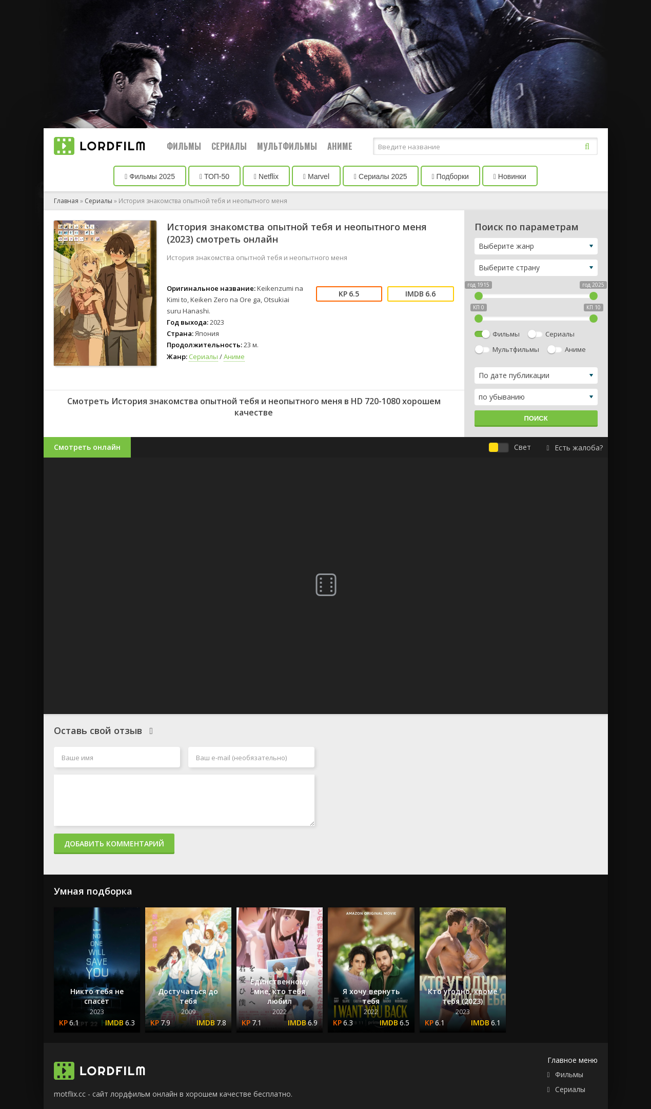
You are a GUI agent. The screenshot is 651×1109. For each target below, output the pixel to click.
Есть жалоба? (574, 447)
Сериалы (229, 146)
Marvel (316, 176)
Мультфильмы (287, 146)
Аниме (339, 146)
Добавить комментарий (114, 843)
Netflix (266, 176)
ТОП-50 (214, 176)
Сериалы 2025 (380, 176)
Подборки (450, 176)
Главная (66, 200)
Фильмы (184, 146)
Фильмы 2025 (150, 176)
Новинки (510, 176)
